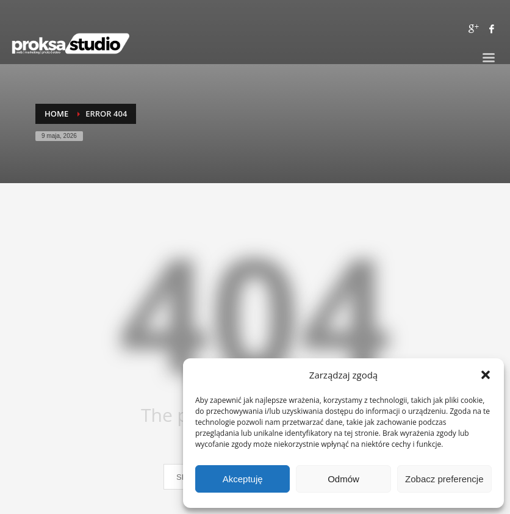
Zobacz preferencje (444, 479)
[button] (485, 375)
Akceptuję (243, 479)
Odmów (343, 479)
